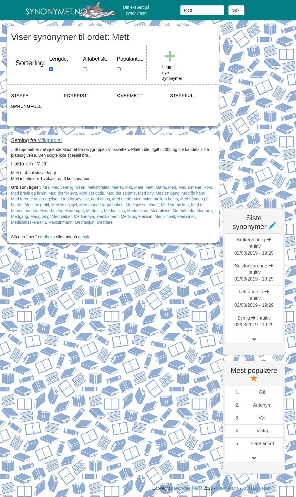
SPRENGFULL (26, 106)
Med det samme (121, 193)
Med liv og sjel (64, 204)
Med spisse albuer (142, 204)
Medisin (145, 216)
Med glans (100, 199)
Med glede (121, 199)
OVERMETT (129, 95)
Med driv (146, 193)
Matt (149, 187)
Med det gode (91, 193)
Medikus (128, 216)
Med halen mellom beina (155, 199)
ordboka (47, 237)
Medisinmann (60, 222)
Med (172, 187)
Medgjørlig (39, 216)
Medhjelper (62, 216)
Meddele (94, 210)
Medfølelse (160, 210)
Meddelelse (114, 210)
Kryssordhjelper (256, 488)
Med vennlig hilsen (68, 187)
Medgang (19, 216)
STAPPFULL (183, 95)
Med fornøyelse (75, 199)
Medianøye (84, 216)
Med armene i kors (195, 187)
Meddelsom (137, 210)
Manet (117, 187)
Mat (128, 187)
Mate (138, 187)
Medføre (204, 210)
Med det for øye (62, 193)
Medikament (107, 216)
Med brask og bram (28, 193)
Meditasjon (85, 222)
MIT (46, 187)
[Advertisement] (259, 113)
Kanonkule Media (187, 488)
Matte (161, 187)
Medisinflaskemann (28, 222)
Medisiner (186, 216)
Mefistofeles (98, 187)
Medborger (74, 210)
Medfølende (183, 210)
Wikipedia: (50, 140)
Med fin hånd (193, 193)
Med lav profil (37, 204)
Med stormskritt (175, 204)
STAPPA (20, 95)
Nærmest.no (227, 488)
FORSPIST (75, 95)
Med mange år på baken (101, 204)
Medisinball (165, 216)
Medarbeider (50, 210)
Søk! (236, 10)
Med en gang (167, 193)
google (84, 237)
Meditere (104, 222)
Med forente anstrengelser (35, 199)
